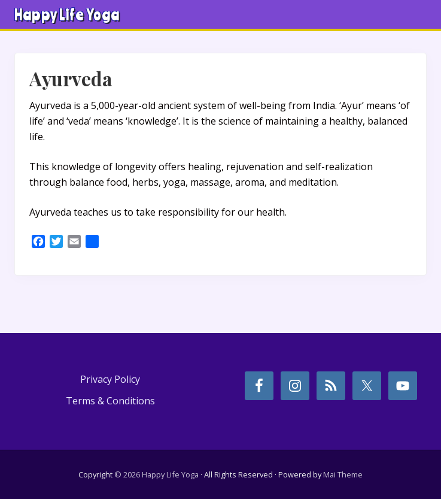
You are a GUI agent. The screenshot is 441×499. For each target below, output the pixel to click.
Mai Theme (343, 474)
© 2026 (127, 474)
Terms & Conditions (110, 400)
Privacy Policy (110, 379)
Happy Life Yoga (67, 14)
